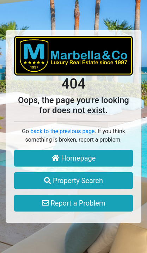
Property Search (73, 180)
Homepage (73, 158)
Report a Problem (73, 203)
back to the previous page (62, 131)
